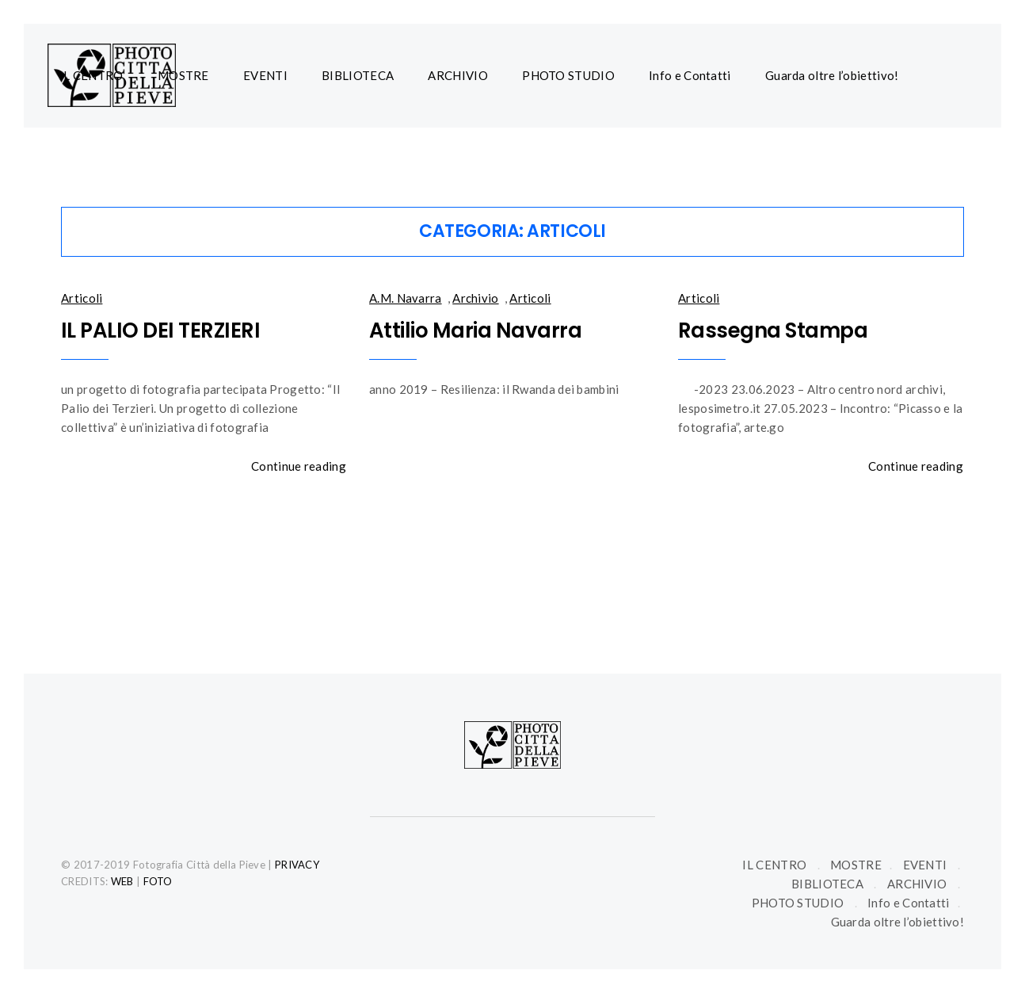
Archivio (475, 298)
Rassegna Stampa (772, 330)
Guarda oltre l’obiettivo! (832, 75)
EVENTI (265, 75)
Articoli (81, 298)
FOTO (158, 881)
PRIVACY (297, 864)
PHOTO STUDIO (568, 75)
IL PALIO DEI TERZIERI (160, 330)
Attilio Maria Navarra (475, 330)
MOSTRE (183, 75)
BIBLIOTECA (358, 75)
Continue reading (298, 466)
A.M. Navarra (405, 298)
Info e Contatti (690, 75)
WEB (122, 881)
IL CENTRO (91, 75)
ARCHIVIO (457, 75)
